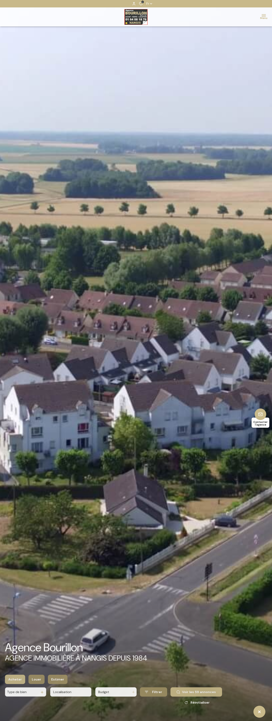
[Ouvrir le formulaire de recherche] (153, 700)
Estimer (57, 687)
